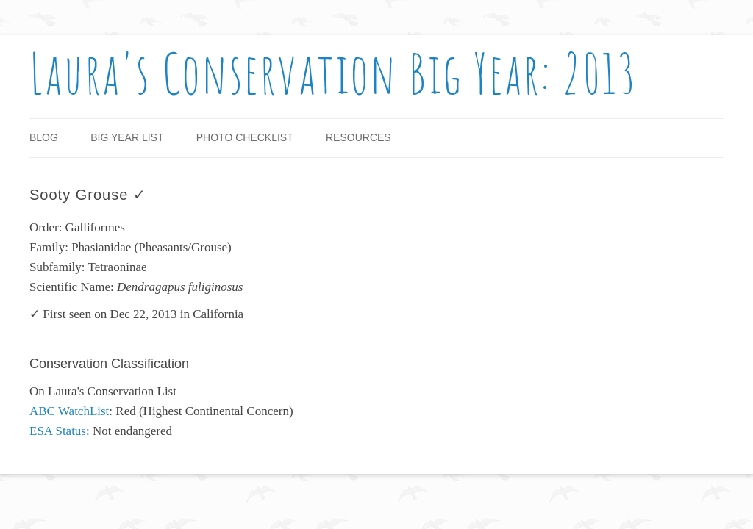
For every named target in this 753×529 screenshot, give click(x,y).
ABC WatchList (69, 411)
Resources (358, 137)
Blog (43, 137)
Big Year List (126, 137)
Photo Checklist (244, 137)
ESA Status (57, 431)
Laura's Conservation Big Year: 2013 (333, 73)
